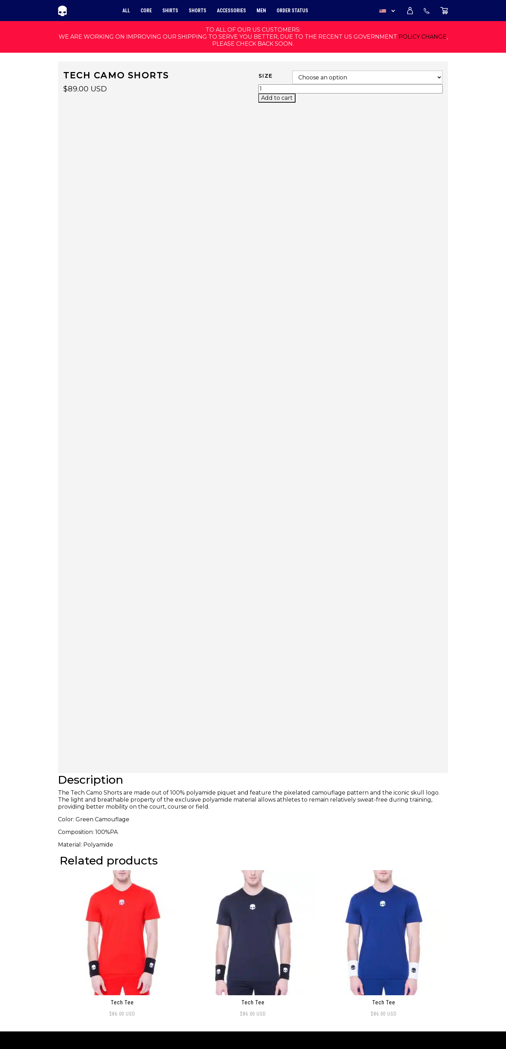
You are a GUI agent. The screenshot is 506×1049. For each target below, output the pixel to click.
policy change (422, 36)
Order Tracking (82, 949)
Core (146, 10)
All (126, 10)
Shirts (170, 10)
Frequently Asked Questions (104, 964)
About (67, 956)
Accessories (231, 10)
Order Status (292, 10)
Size (266, 76)
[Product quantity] (350, 88)
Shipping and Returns (93, 1003)
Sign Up (435, 984)
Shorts (197, 10)
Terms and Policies (89, 995)
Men (261, 10)
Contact (70, 972)
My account (76, 987)
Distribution (78, 980)
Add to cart (277, 98)
